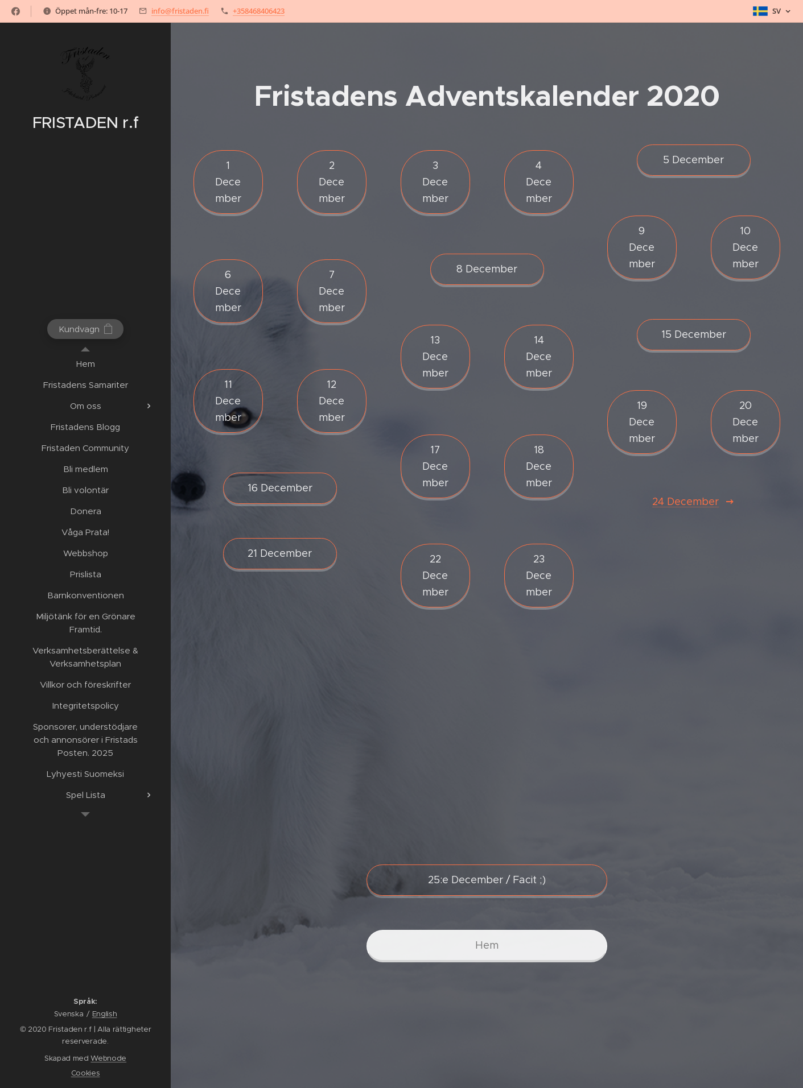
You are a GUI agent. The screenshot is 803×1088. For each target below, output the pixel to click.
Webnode (108, 1058)
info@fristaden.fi (180, 11)
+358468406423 (259, 11)
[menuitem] (85, 363)
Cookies (85, 1073)
